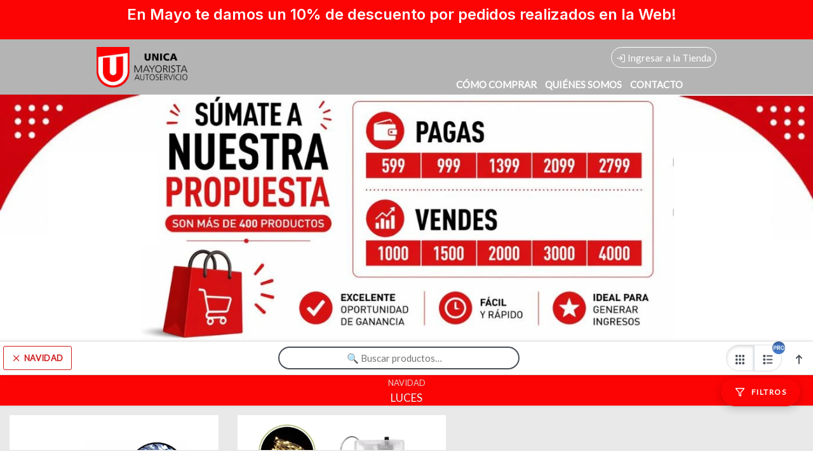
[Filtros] (760, 392)
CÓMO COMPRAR (496, 84)
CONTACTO (656, 84)
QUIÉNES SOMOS (583, 84)
